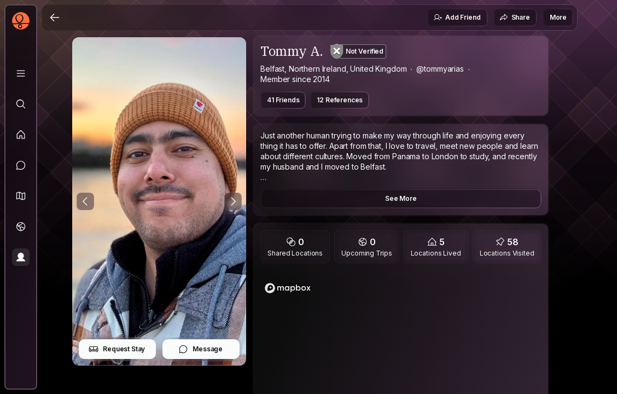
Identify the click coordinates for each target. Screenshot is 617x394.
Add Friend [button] (456, 17)
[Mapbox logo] (288, 288)
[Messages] (21, 165)
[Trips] (21, 226)
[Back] (54, 17)
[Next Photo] (233, 201)
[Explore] (21, 104)
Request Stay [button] (117, 349)
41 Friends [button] (283, 100)
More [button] (558, 17)
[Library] (21, 73)
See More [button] (401, 198)
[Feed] (21, 134)
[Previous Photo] (85, 201)
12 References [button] (340, 100)
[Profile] (21, 257)
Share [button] (514, 17)
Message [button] (200, 349)
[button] (21, 196)
